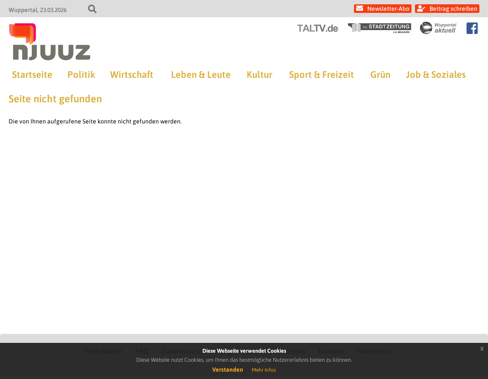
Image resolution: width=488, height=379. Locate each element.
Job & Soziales (436, 74)
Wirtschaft (131, 74)
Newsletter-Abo (388, 8)
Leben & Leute (201, 74)
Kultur (259, 74)
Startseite (32, 74)
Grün (380, 74)
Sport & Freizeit (321, 74)
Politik (81, 74)
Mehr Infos (264, 370)
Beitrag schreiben (453, 8)
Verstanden (227, 369)
